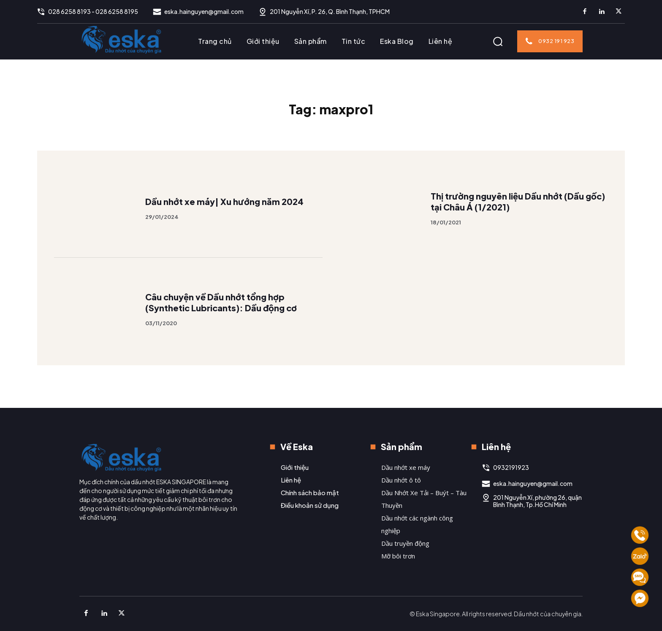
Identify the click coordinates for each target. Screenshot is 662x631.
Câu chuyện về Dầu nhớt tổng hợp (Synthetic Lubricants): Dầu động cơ (221, 314)
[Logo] (121, 39)
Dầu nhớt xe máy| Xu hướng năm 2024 (224, 214)
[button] (498, 41)
